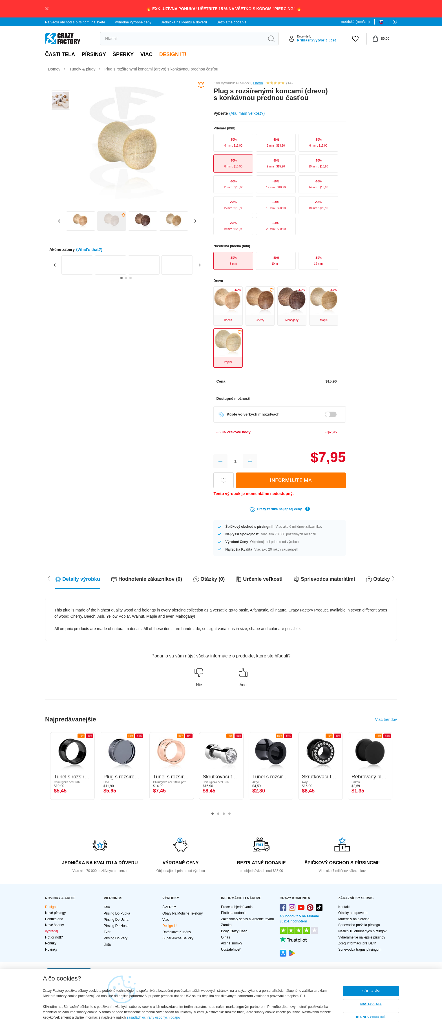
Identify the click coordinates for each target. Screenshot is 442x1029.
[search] (182, 38)
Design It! (172, 54)
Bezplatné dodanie (231, 22)
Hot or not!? (54, 937)
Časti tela (60, 54)
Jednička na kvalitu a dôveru (184, 22)
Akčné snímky (231, 943)
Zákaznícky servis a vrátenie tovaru (247, 919)
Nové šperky (54, 925)
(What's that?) (89, 249)
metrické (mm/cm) (355, 22)
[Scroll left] (393, 578)
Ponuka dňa (54, 919)
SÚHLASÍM (370, 991)
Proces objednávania (237, 907)
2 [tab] (218, 814)
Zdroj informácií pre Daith (357, 943)
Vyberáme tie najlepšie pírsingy (361, 937)
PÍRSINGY (94, 54)
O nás (225, 937)
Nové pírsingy (55, 913)
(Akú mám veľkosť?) (247, 113)
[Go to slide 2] (126, 278)
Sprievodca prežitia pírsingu (359, 925)
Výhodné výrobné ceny (133, 22)
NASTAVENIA (371, 1004)
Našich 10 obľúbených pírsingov (362, 931)
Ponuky (50, 943)
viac (146, 54)
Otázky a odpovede (352, 913)
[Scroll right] (48, 578)
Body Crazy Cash (234, 931)
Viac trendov (386, 719)
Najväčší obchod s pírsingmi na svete (75, 22)
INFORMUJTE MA (291, 480)
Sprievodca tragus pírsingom (359, 949)
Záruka (226, 925)
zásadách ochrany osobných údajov (154, 1017)
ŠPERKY (123, 54)
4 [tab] (229, 814)
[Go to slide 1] (121, 278)
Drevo (258, 83)
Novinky (51, 949)
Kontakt (344, 907)
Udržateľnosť (230, 949)
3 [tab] (224, 814)
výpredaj (51, 931)
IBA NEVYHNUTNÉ (371, 1017)
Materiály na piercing (354, 919)
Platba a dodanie (233, 913)
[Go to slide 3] (130, 278)
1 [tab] (212, 814)
